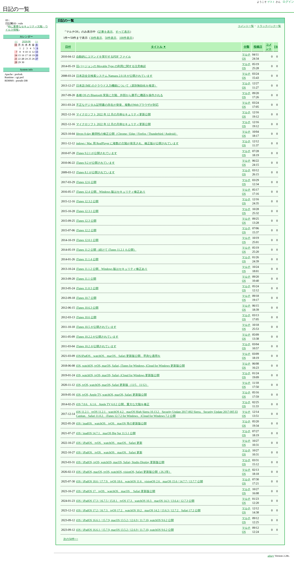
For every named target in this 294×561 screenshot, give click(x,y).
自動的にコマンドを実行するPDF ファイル (103, 56)
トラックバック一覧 (269, 26)
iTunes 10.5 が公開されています (96, 326)
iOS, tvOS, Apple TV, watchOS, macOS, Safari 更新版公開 (111, 394)
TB (276, 46)
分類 (246, 46)
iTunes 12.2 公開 (86, 230)
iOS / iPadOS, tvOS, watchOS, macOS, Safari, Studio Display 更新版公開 (120, 462)
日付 (68, 46)
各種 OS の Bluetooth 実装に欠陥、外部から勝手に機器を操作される (119, 95)
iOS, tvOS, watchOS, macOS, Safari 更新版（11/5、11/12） (112, 384)
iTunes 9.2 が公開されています (95, 162)
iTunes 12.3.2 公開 (87, 201)
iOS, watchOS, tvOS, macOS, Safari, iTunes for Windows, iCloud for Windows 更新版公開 (130, 365)
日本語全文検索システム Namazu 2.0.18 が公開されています (114, 75)
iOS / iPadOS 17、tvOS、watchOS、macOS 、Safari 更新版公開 (115, 491)
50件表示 (110, 37)
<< (16, 41)
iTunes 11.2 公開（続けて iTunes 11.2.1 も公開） (106, 249)
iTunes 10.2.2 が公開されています (97, 336)
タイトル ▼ (158, 46)
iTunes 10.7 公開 (86, 297)
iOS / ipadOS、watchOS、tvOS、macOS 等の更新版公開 (111, 423)
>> (36, 41)
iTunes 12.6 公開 (86, 182)
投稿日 (258, 46)
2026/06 (26, 41)
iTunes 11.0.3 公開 (87, 288)
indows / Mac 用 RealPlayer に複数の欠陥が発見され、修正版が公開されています (127, 143)
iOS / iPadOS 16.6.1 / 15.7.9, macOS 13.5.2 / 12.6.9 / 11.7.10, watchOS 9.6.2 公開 (125, 520)
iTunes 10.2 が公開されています (96, 346)
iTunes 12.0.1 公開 (87, 240)
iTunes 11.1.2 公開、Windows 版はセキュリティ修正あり (111, 268)
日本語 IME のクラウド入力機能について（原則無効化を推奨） (116, 85)
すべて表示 (123, 31)
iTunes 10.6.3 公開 (87, 307)
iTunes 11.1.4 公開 (87, 259)
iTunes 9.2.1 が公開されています (96, 153)
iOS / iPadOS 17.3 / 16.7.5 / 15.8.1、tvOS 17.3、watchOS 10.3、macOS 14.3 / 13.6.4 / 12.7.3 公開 (135, 500)
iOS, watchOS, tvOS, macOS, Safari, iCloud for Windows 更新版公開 (118, 375)
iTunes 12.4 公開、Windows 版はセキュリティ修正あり (110, 191)
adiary (271, 555)
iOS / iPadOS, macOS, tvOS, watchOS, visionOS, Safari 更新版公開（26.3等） (124, 471)
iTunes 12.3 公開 (86, 220)
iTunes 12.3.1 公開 (87, 211)
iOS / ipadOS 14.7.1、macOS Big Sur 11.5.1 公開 (106, 433)
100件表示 (125, 37)
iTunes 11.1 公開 (86, 278)
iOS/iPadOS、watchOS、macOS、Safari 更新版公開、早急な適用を (118, 355)
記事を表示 (105, 31)
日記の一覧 (16, 9)
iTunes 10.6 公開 (86, 317)
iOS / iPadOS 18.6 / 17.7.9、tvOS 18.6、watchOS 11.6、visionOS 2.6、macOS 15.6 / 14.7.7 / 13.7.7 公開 (139, 481)
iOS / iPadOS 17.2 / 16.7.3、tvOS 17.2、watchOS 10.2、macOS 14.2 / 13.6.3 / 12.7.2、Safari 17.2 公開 (138, 510)
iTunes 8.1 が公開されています (95, 172)
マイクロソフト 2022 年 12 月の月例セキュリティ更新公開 (113, 114)
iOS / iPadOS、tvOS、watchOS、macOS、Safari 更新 (109, 442)
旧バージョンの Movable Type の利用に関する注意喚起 (111, 66)
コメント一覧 (246, 26)
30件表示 (96, 37)
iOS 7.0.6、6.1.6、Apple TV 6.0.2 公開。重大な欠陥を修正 (112, 404)
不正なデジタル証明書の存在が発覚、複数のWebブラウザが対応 (117, 104)
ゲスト (271, 1)
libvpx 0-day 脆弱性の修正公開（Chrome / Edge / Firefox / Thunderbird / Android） (127, 133)
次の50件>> (70, 539)
